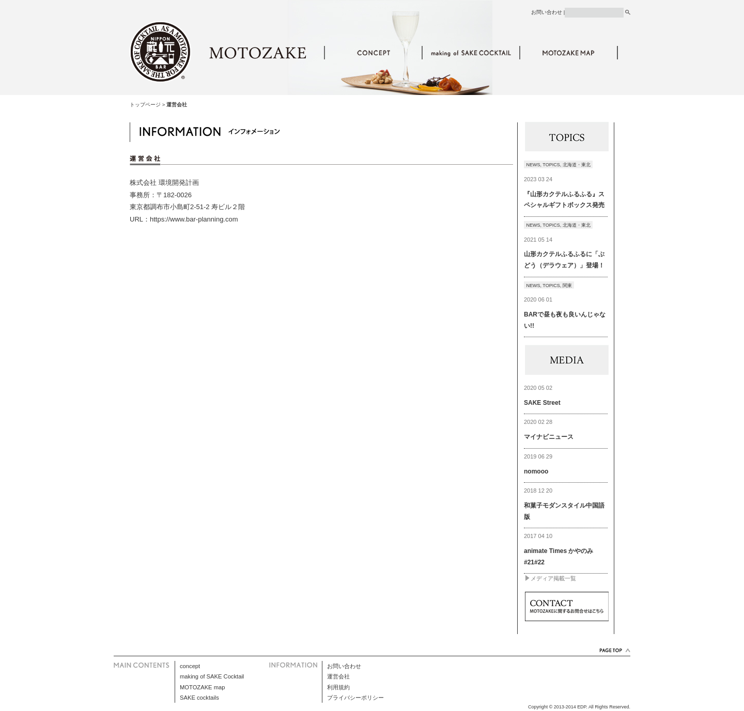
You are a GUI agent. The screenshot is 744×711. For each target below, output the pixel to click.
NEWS (533, 164)
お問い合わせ (546, 12)
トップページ (145, 104)
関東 (567, 285)
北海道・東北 (577, 164)
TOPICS (551, 164)
